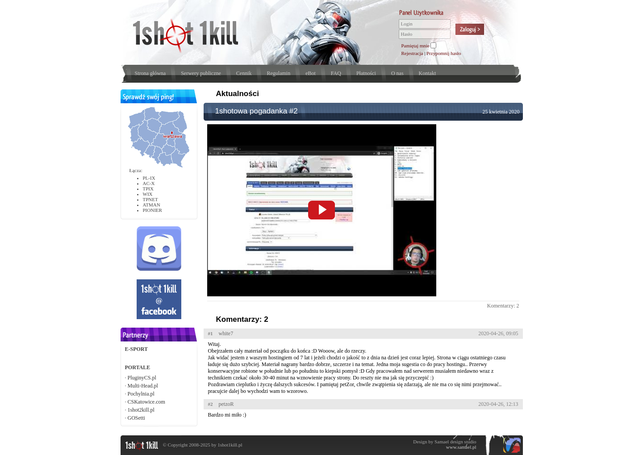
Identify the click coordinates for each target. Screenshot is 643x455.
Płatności (366, 73)
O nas (397, 73)
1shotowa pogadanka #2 (256, 111)
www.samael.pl (461, 447)
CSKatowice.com (146, 402)
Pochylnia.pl (141, 394)
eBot (310, 73)
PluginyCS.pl (142, 378)
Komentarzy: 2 (503, 306)
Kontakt (427, 73)
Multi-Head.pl (143, 386)
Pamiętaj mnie (415, 45)
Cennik (244, 73)
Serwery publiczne (201, 73)
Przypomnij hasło (443, 53)
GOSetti (136, 418)
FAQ (336, 73)
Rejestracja (412, 53)
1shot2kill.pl (141, 410)
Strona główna (150, 73)
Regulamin (278, 73)
